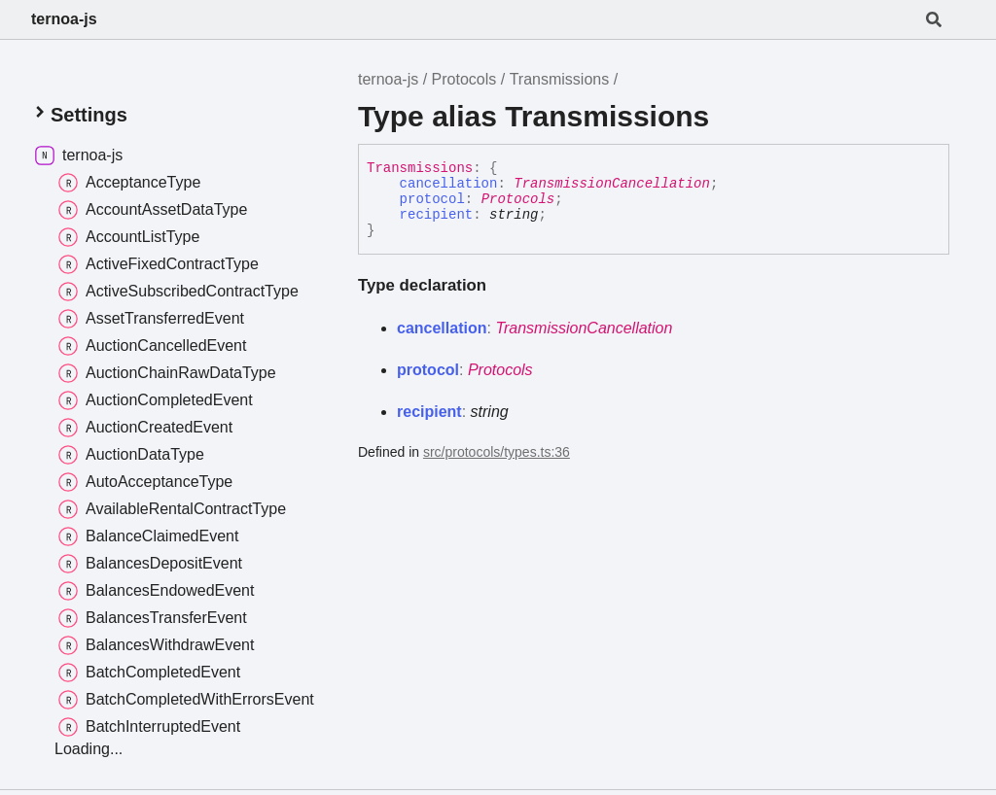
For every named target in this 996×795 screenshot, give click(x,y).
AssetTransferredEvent (151, 318)
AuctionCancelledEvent (152, 346)
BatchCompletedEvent (149, 672)
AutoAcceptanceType (145, 482)
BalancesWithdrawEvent (156, 645)
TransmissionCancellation (612, 183)
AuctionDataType (131, 455)
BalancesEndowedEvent (156, 591)
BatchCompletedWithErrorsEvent (186, 699)
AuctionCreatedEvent (145, 427)
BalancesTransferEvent (152, 618)
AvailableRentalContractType (172, 509)
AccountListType (128, 237)
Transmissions (560, 79)
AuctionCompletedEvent (155, 400)
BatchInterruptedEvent (149, 727)
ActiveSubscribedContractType (178, 291)
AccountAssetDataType (152, 210)
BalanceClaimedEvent (148, 536)
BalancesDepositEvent (150, 563)
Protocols (464, 79)
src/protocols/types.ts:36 (496, 452)
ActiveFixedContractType (158, 264)
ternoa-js (64, 19)
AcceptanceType (129, 182)
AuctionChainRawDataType (167, 373)
